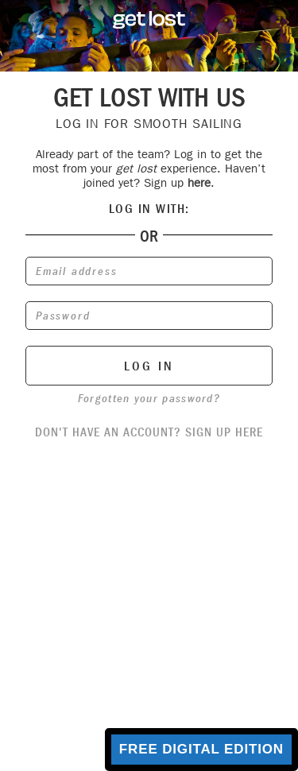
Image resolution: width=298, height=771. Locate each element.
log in (149, 366)
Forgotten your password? (149, 398)
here (199, 183)
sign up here (224, 432)
